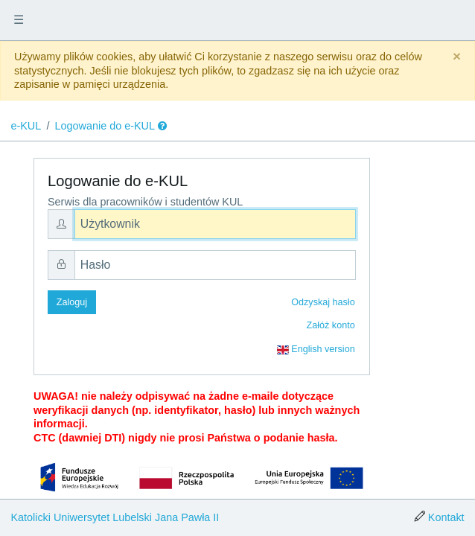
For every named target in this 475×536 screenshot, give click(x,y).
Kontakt (446, 517)
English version (316, 350)
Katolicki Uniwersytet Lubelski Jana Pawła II (114, 517)
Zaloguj (72, 302)
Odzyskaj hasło (322, 302)
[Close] (456, 57)
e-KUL (25, 126)
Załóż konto (331, 325)
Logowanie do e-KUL (105, 126)
